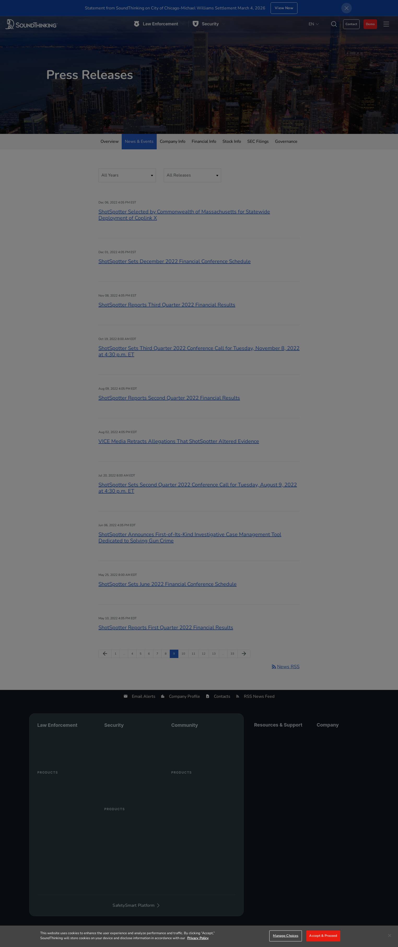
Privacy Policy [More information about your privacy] (198, 938)
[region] (199, 936)
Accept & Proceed (323, 935)
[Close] (389, 935)
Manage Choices (285, 935)
